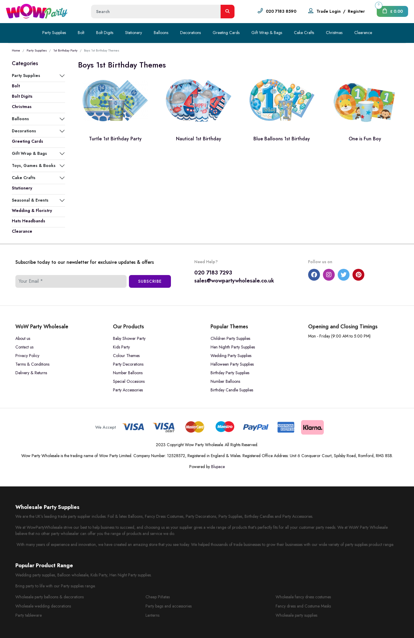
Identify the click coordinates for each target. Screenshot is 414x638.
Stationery (133, 33)
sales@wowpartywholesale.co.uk (234, 281)
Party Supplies (54, 33)
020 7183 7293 (213, 273)
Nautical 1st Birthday (198, 138)
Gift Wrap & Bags (266, 33)
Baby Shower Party (129, 338)
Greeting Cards (226, 33)
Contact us (24, 347)
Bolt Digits (104, 33)
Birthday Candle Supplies (232, 390)
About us (22, 338)
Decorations (190, 33)
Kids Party (121, 347)
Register (356, 11)
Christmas (334, 33)
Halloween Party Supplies (232, 364)
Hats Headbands (28, 221)
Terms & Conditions (32, 364)
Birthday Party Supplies (230, 373)
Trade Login (328, 11)
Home (16, 50)
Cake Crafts (304, 33)
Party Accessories (128, 390)
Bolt (81, 33)
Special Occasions (129, 381)
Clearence (363, 33)
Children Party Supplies (230, 338)
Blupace (218, 467)
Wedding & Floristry (32, 210)
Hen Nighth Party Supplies (233, 347)
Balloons (161, 33)
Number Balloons (128, 373)
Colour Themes (126, 356)
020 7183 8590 (281, 11)
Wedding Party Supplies (231, 356)
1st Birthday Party (65, 50)
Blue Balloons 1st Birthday (281, 138)
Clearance (22, 231)
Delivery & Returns (31, 373)
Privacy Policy (27, 356)
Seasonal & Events (30, 200)
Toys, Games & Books (34, 165)
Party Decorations (128, 364)
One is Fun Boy (365, 138)
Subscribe (150, 281)
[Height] (156, 11)
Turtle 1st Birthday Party (115, 138)
